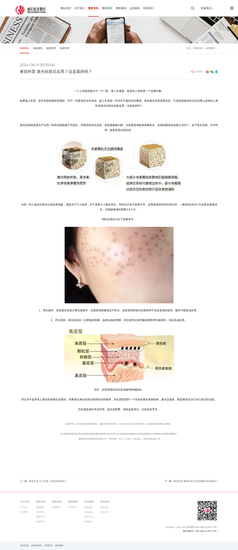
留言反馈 (104, 512)
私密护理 (64, 48)
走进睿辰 (134, 8)
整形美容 (107, 8)
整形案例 (121, 8)
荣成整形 (56, 507)
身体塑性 (37, 48)
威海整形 (59, 545)
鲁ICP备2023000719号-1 (207, 527)
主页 (188, 48)
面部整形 (24, 48)
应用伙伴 (72, 507)
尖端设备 (88, 512)
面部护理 (51, 48)
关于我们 (79, 8)
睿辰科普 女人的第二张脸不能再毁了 (48, 481)
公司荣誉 (24, 512)
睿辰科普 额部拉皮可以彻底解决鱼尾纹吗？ (196, 481)
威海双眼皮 (36, 545)
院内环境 (88, 517)
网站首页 (66, 8)
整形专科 (93, 8)
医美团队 (88, 507)
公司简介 (24, 507)
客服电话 (206, 8)
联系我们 (148, 8)
